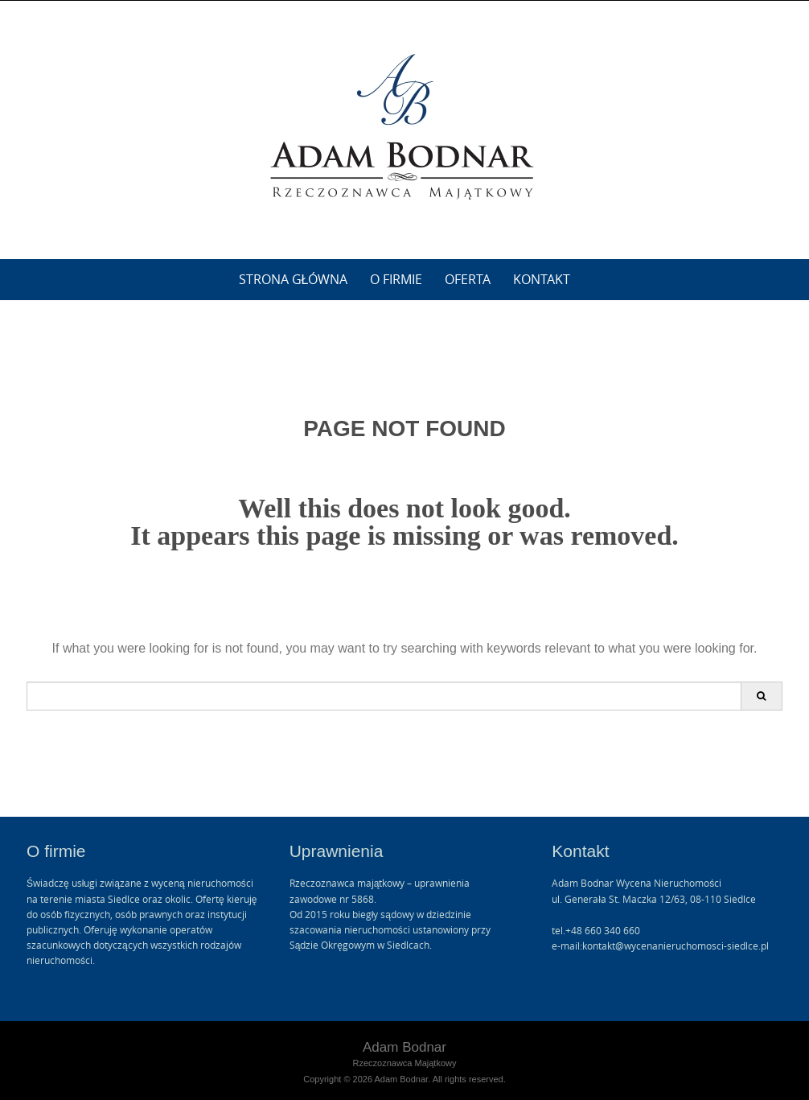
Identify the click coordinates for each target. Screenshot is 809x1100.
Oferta (468, 279)
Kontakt (541, 279)
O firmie (396, 279)
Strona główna (293, 279)
